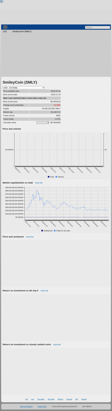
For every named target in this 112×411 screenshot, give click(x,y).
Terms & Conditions (26, 406)
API (77, 399)
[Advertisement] (56, 55)
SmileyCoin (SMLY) (21, 31)
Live (32, 399)
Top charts (40, 399)
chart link (39, 183)
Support (84, 399)
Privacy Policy (42, 406)
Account (69, 399)
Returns (60, 399)
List (5, 31)
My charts (51, 399)
